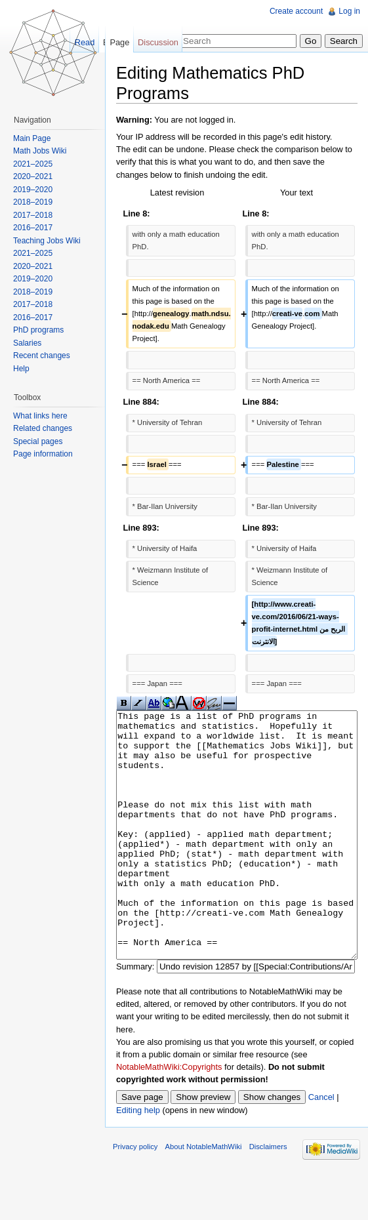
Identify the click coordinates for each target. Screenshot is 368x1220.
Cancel (321, 1146)
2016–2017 (32, 227)
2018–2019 (32, 202)
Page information (43, 453)
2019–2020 (32, 189)
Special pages (37, 441)
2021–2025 (32, 164)
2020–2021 (32, 176)
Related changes (42, 428)
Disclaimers (268, 1196)
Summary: (135, 1016)
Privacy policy (135, 1196)
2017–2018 (32, 215)
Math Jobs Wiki (39, 150)
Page (119, 42)
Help (21, 368)
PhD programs (38, 330)
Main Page (32, 138)
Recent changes (41, 355)
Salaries (27, 343)
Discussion (158, 42)
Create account (296, 11)
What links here (40, 415)
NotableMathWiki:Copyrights (169, 1116)
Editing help (138, 1159)
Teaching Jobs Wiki (47, 240)
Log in (349, 11)
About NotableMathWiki (203, 1196)
